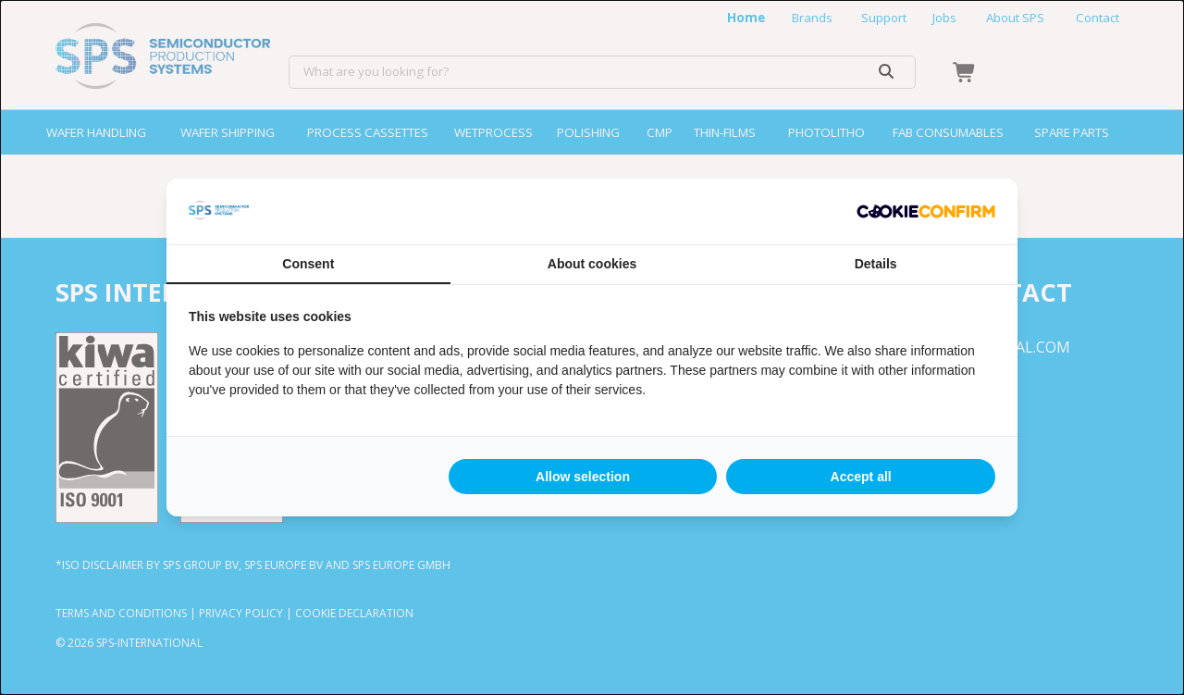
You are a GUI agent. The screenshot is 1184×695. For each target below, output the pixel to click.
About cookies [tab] (592, 263)
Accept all (861, 476)
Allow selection (583, 476)
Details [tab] (876, 263)
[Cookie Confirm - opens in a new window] (926, 212)
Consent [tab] (308, 263)
